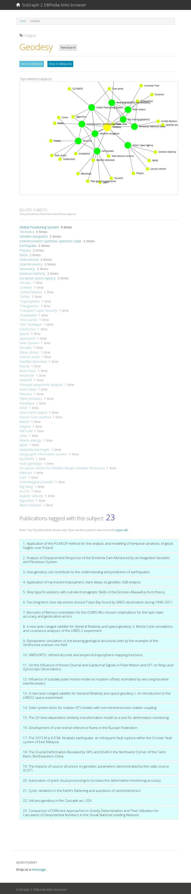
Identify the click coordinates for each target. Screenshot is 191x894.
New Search (68, 47)
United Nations (30, 291)
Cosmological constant (36, 481)
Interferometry (31, 263)
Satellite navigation (33, 235)
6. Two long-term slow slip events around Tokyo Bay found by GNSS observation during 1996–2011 (98, 601)
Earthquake (28, 244)
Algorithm (26, 499)
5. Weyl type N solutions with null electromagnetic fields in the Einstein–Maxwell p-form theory (94, 591)
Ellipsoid (25, 471)
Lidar (23, 434)
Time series (28, 318)
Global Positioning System (39, 226)
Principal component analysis (41, 383)
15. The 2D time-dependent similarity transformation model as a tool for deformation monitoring (96, 716)
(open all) (121, 529)
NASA (23, 254)
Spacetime (27, 337)
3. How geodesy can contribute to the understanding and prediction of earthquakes (86, 571)
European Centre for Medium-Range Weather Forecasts (62, 467)
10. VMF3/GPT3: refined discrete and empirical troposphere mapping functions (83, 654)
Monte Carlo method (35, 416)
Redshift (25, 379)
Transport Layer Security (38, 309)
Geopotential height (34, 448)
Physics (25, 249)
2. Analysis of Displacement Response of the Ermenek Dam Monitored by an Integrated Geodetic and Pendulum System (96, 558)
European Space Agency (37, 277)
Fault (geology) (30, 462)
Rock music (27, 369)
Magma (25, 425)
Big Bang (26, 485)
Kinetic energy (30, 439)
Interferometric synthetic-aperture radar (50, 240)
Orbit (23, 406)
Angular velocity (31, 494)
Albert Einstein (30, 504)
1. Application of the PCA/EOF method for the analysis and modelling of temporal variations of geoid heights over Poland (98, 544)
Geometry (27, 267)
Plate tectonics (30, 397)
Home (23, 21)
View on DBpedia (31, 64)
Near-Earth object (33, 411)
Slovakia (25, 346)
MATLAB (25, 430)
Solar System (29, 342)
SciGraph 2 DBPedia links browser (51, 5)
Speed (24, 332)
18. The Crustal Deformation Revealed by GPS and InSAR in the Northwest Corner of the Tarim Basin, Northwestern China (94, 753)
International (29, 258)
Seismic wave (29, 355)
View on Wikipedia (60, 64)
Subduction (27, 328)
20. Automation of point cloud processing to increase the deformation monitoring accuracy (92, 779)
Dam (22, 476)
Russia (24, 365)
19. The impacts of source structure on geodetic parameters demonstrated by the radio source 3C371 (96, 767)
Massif (24, 420)
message (39, 868)
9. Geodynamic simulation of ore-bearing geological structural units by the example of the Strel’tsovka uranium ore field (90, 641)
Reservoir (26, 374)
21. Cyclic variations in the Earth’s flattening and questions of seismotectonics (82, 789)
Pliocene (25, 393)
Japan (23, 443)
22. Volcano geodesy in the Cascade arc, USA (57, 799)
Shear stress (29, 351)
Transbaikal (28, 314)
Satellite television (33, 360)
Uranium (25, 286)
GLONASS (26, 457)
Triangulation (29, 304)
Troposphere (29, 300)
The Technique (30, 323)
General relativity (32, 272)
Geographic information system (43, 453)
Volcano (25, 281)
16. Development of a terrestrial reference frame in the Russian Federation (80, 726)
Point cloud (27, 388)
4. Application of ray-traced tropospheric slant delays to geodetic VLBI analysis (82, 581)
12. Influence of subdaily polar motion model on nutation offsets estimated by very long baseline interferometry (96, 680)
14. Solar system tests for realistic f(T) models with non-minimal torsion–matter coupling (89, 706)
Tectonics (26, 230)
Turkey (24, 295)
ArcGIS (24, 490)
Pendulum (26, 402)
